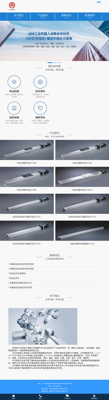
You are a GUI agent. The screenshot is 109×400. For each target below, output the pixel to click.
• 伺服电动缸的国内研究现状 (21, 269)
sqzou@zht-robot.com (58, 388)
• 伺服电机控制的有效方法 (20, 283)
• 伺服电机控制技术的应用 (20, 287)
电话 (40, 398)
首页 (13, 398)
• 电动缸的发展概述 (17, 273)
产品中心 (67, 398)
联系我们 (94, 398)
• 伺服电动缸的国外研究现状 (21, 264)
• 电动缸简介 (14, 278)
